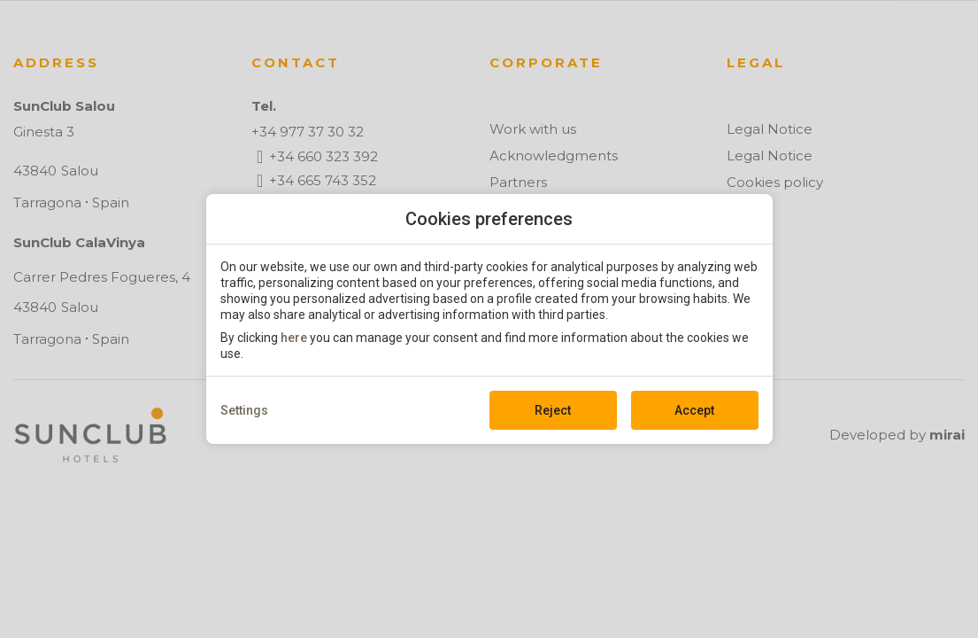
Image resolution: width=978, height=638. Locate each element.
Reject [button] (553, 410)
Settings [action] (244, 410)
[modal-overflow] (489, 319)
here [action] (294, 338)
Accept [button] (694, 410)
